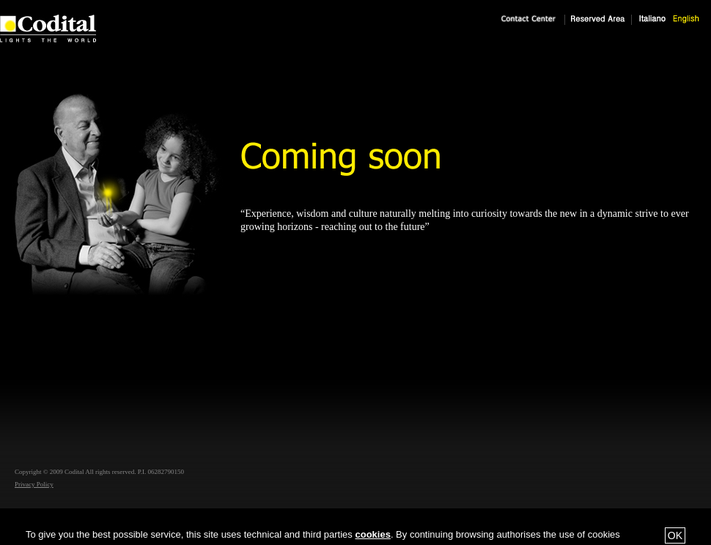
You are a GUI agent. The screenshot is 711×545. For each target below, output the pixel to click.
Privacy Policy (34, 484)
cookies (372, 534)
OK (675, 535)
